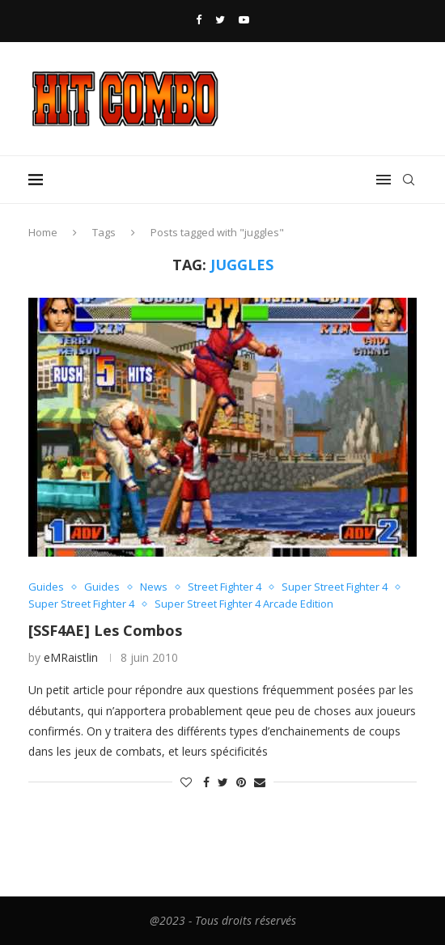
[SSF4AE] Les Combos (105, 630)
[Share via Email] (259, 782)
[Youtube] (244, 19)
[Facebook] (198, 19)
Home (42, 232)
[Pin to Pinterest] (241, 782)
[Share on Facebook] (206, 782)
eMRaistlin (71, 657)
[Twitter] (220, 19)
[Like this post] (186, 782)
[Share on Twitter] (223, 782)
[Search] (408, 179)
